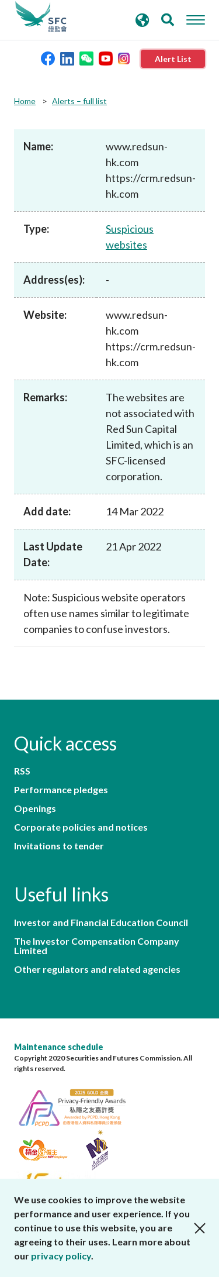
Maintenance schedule (58, 1047)
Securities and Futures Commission (41, 17)
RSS (22, 771)
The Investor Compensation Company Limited (96, 946)
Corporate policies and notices (81, 827)
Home (25, 101)
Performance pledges (61, 789)
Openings (35, 808)
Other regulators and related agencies (97, 969)
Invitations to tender (59, 846)
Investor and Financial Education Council (101, 922)
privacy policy (61, 1255)
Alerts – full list (79, 101)
